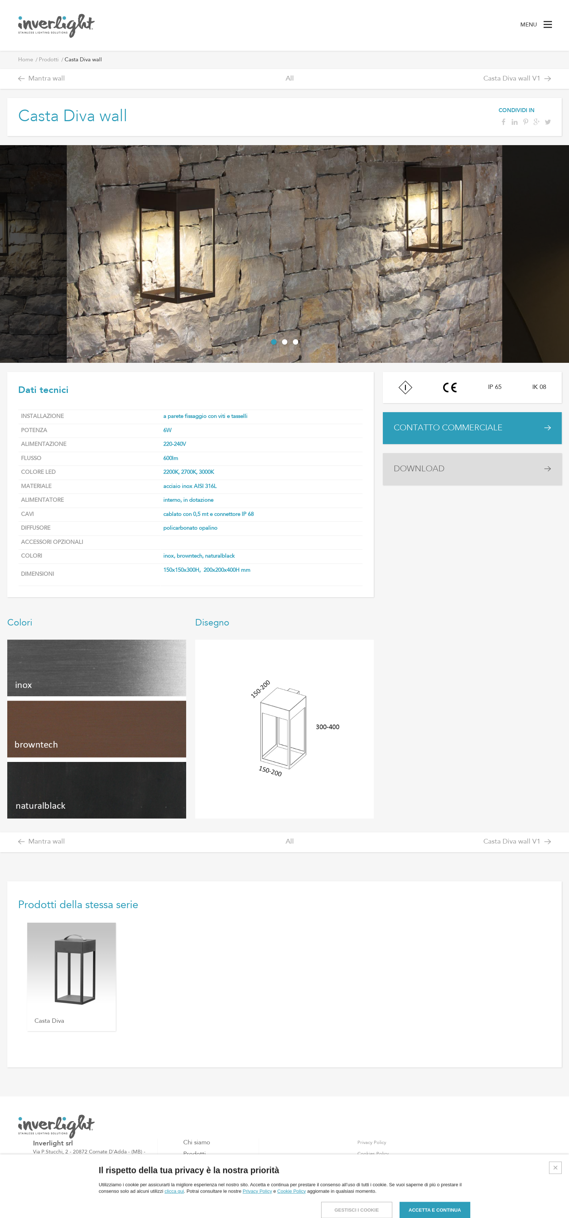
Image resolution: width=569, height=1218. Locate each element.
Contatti (194, 1177)
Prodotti (49, 60)
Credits (555, 1206)
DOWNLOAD (419, 469)
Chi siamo (196, 1143)
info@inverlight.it (67, 1189)
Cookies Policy (373, 1154)
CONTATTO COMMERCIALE (448, 428)
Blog (189, 1166)
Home (25, 60)
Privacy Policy (371, 1142)
